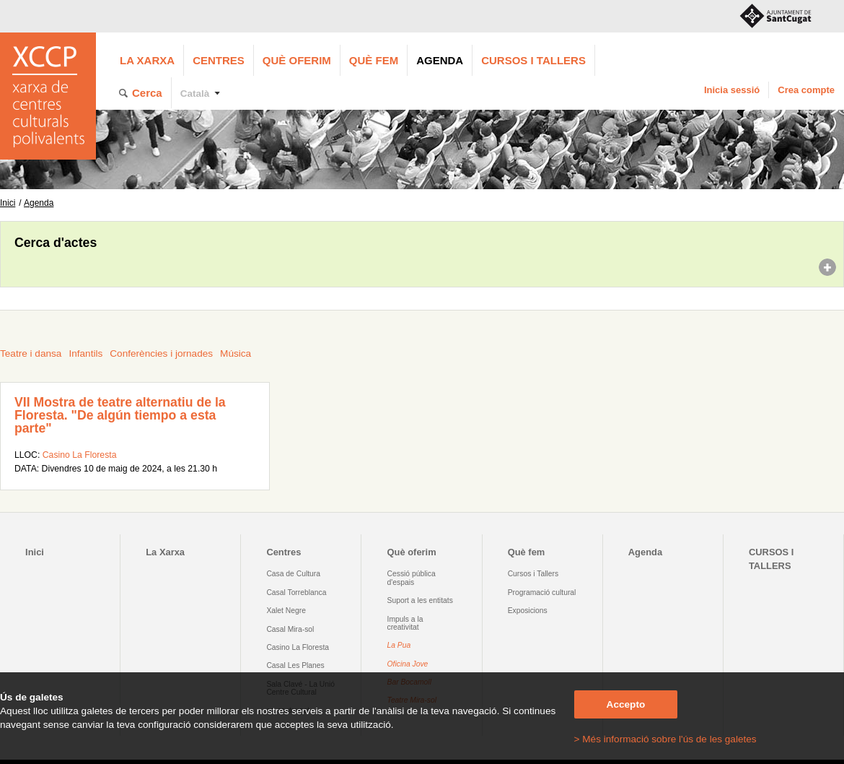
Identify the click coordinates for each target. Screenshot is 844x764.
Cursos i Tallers (533, 574)
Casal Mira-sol (290, 629)
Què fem (373, 60)
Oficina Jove (407, 664)
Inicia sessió (732, 89)
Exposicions (528, 611)
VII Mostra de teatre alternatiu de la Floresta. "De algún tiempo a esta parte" (120, 415)
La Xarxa (147, 60)
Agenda (439, 60)
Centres (219, 60)
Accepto (626, 704)
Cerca (147, 93)
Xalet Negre (286, 611)
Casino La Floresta (80, 455)
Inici (7, 203)
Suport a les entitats (420, 600)
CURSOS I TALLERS (533, 60)
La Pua (399, 645)
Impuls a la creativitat (405, 623)
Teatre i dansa (30, 353)
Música (235, 353)
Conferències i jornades (161, 353)
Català (195, 93)
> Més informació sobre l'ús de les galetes (665, 739)
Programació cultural (542, 592)
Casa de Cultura (293, 574)
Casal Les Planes (295, 665)
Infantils (85, 353)
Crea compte (806, 89)
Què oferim (297, 60)
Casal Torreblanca (296, 592)
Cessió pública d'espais (411, 578)
